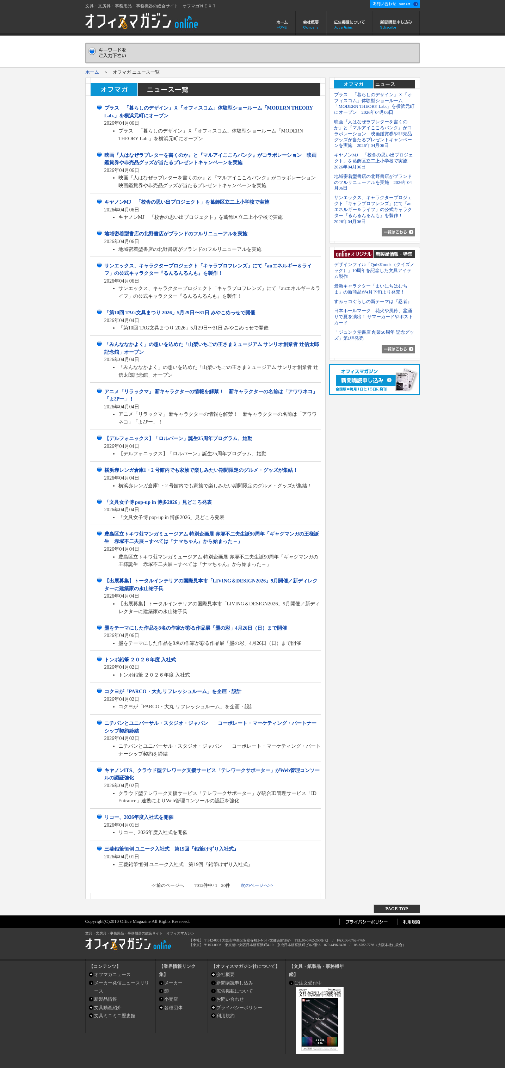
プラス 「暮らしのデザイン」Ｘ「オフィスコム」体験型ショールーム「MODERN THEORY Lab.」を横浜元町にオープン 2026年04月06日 (374, 103)
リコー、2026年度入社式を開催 (139, 817)
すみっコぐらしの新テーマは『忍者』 (373, 301)
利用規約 (225, 1015)
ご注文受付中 (308, 983)
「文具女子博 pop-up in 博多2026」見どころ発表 (158, 502)
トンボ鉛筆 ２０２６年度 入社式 (140, 659)
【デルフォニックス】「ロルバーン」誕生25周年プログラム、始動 (178, 438)
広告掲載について (349, 23)
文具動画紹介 (108, 1007)
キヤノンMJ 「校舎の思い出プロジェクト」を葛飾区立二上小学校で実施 (187, 202)
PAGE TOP (397, 908)
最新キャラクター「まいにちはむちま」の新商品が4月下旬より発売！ (370, 289)
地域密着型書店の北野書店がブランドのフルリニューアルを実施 (175, 233)
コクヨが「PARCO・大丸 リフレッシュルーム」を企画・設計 (173, 691)
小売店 (171, 999)
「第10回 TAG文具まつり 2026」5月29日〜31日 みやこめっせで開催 (179, 312)
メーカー (173, 983)
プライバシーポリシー (239, 1007)
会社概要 (311, 23)
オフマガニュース (112, 974)
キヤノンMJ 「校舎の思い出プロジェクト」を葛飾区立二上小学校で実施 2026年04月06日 (373, 160)
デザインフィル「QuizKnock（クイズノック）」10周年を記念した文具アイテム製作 (374, 270)
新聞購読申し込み (396, 23)
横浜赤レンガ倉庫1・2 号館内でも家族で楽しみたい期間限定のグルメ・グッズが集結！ (201, 470)
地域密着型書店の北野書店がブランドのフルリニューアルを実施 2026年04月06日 (373, 182)
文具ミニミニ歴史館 (114, 1015)
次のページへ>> (257, 885)
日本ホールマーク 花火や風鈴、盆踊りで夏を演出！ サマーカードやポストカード (373, 316)
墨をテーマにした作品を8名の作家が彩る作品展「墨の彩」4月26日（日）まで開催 (195, 628)
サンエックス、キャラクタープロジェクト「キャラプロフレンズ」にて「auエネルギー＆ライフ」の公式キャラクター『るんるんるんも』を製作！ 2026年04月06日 (373, 209)
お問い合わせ (230, 999)
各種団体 (173, 1007)
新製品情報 (105, 999)
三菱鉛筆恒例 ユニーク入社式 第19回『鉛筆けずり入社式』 (171, 849)
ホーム (283, 23)
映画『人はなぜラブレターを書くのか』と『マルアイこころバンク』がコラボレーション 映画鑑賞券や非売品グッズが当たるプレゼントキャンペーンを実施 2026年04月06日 (373, 133)
